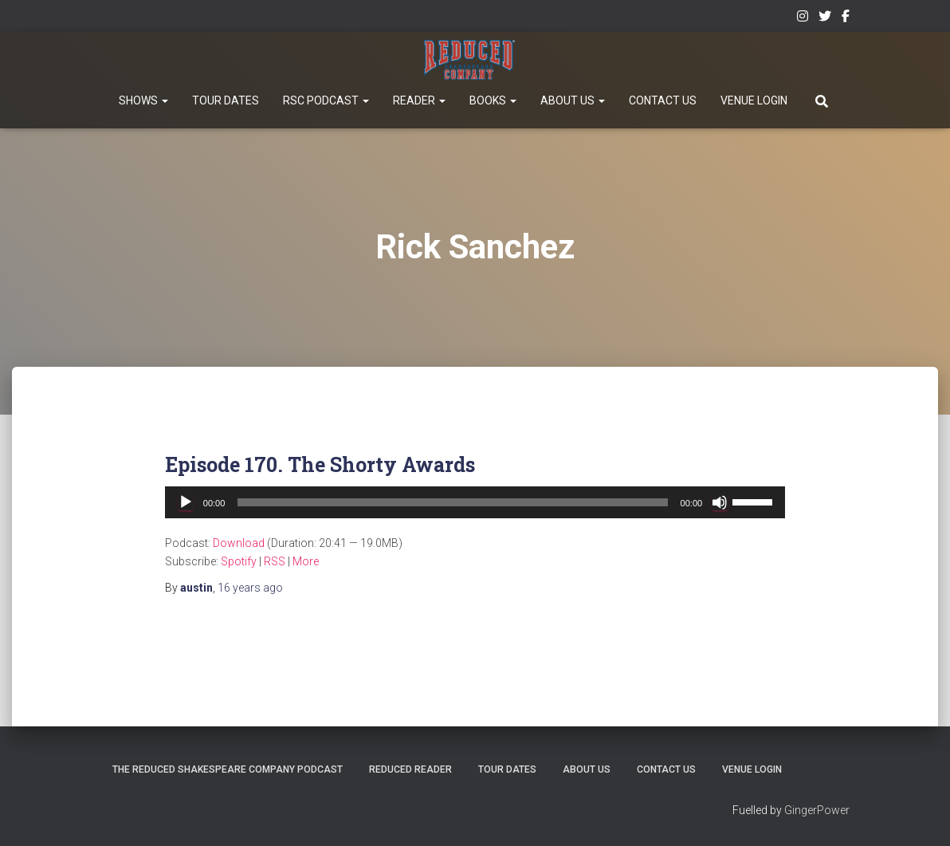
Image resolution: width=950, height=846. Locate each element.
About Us (572, 100)
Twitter (824, 18)
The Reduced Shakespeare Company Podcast (284, 726)
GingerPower (817, 811)
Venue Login (753, 100)
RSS (274, 561)
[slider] (452, 502)
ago (250, 587)
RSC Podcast (326, 100)
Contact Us (663, 100)
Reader (419, 100)
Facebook (846, 18)
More (305, 561)
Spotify (239, 561)
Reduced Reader (487, 726)
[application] (475, 502)
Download (239, 543)
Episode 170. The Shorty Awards (320, 464)
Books (492, 100)
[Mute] (720, 502)
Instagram (802, 18)
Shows (143, 100)
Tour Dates (225, 100)
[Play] (186, 502)
